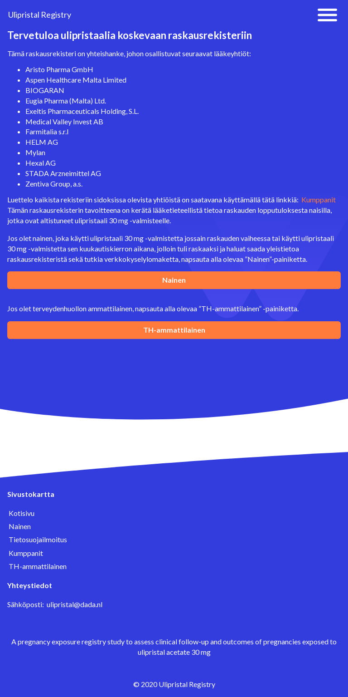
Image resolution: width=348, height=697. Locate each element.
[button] (327, 15)
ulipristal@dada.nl (74, 604)
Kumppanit (318, 199)
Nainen (174, 279)
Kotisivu (21, 513)
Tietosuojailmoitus (38, 539)
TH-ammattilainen (174, 329)
